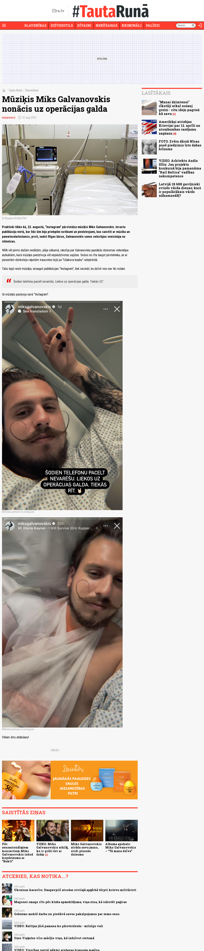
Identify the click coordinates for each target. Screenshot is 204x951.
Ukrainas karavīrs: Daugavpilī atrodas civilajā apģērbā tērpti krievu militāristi (75, 890)
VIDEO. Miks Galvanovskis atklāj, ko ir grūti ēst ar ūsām (52, 849)
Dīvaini (84, 25)
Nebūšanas (106, 25)
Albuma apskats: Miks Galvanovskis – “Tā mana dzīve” (120, 847)
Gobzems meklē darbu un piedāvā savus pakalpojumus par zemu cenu (66, 914)
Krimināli (132, 25)
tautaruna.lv (8, 117)
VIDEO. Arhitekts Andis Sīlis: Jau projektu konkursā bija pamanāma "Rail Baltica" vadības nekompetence (180, 168)
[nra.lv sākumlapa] (58, 11)
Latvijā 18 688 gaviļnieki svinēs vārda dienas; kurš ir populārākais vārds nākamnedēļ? (180, 190)
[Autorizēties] (200, 25)
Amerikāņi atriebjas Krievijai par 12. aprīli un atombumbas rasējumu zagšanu (179, 127)
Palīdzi (153, 25)
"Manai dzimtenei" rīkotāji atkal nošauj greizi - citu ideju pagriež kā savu (179, 108)
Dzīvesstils (62, 25)
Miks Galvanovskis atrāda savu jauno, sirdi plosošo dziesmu (86, 849)
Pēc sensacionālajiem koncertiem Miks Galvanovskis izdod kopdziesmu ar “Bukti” (17, 852)
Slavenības (35, 25)
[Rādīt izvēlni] (4, 25)
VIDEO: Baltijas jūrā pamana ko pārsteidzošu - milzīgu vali (58, 926)
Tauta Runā (15, 90)
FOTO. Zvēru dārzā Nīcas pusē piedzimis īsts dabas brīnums (180, 145)
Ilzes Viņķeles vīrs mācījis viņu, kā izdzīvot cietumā (54, 938)
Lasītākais (156, 93)
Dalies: (55, 750)
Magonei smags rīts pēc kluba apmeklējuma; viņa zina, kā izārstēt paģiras (70, 902)
